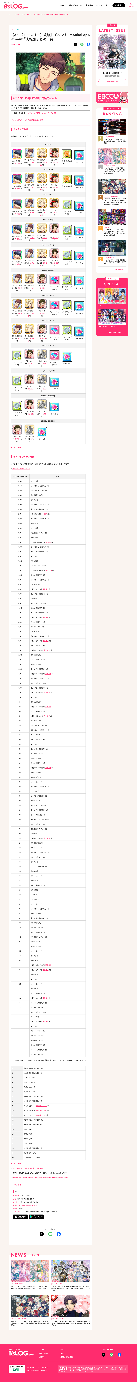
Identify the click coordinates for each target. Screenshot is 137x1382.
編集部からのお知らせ (67, 1357)
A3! (25, 14)
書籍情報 (89, 5)
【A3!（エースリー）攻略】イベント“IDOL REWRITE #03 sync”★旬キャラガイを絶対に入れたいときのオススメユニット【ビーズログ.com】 (70, 1327)
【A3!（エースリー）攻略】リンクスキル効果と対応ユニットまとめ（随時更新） (115, 141)
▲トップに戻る (17, 447)
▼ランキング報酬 (34, 113)
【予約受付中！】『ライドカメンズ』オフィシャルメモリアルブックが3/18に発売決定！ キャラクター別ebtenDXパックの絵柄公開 (115, 237)
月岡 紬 (17, 164)
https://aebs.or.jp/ (89, 1371)
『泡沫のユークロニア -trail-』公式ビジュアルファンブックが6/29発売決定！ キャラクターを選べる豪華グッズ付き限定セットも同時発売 (30, 1327)
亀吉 (44, 364)
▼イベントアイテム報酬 (51, 113)
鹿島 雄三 (55, 163)
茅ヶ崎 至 (47, 651)
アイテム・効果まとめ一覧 (22, 469)
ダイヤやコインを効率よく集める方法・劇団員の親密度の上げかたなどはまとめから (44, 1178)
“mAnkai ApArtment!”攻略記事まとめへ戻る (29, 120)
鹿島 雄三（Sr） (41, 1116)
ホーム (10, 14)
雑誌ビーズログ (75, 5)
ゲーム (19, 30)
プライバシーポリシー (46, 1368)
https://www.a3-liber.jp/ (30, 1205)
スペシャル (18, 14)
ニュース (62, 5)
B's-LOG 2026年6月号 (112, 72)
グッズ (99, 5)
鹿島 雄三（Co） (41, 1106)
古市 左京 (49, 571)
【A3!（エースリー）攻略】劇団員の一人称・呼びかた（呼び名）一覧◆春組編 (115, 268)
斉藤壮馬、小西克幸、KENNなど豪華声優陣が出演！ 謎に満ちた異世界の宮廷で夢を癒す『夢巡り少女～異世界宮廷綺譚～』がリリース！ (70, 1289)
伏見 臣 (32, 163)
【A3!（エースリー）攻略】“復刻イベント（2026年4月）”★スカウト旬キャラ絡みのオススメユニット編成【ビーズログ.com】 (30, 1289)
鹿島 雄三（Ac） (41, 1111)
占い (107, 5)
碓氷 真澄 (48, 674)
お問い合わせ (31, 1368)
